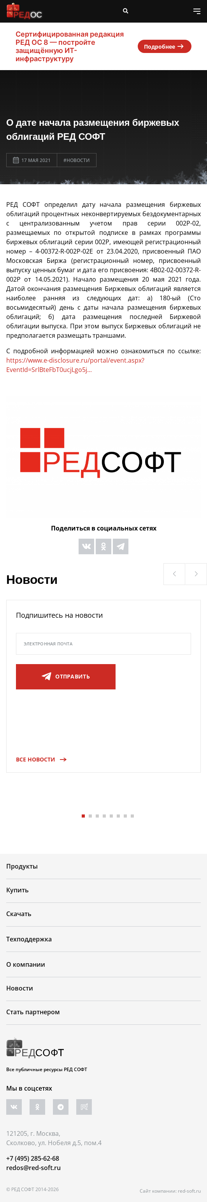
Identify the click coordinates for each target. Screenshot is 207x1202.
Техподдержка (29, 939)
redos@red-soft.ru (33, 1167)
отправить (66, 676)
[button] (174, 574)
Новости (19, 988)
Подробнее (164, 46)
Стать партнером (33, 1012)
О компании (25, 964)
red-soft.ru (189, 1191)
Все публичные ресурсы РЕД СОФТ (46, 1069)
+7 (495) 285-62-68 (32, 1158)
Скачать (19, 913)
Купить (17, 890)
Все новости (38, 759)
